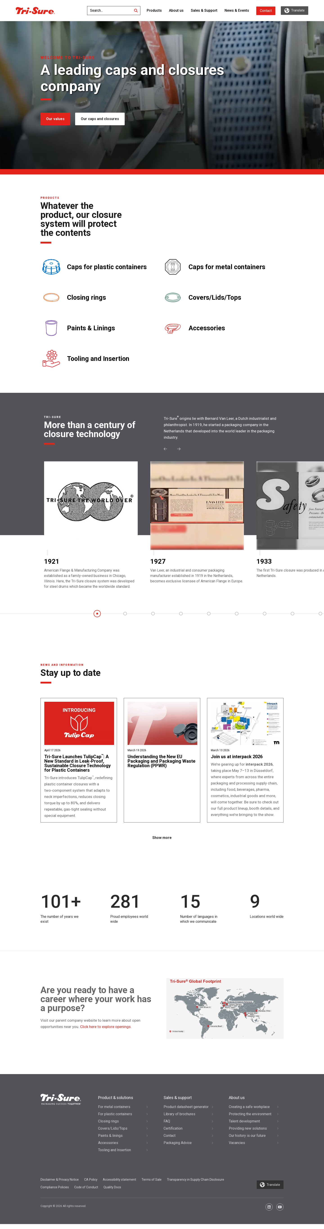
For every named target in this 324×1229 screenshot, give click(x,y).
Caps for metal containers (227, 267)
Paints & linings (110, 1140)
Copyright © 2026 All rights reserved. (63, 1211)
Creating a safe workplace (249, 1112)
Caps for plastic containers (107, 267)
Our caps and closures (100, 119)
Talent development (244, 1126)
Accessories (207, 328)
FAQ (167, 1126)
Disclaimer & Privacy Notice (59, 1184)
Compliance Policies (54, 1192)
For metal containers (114, 1112)
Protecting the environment (250, 1119)
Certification (173, 1133)
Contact (266, 11)
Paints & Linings (91, 328)
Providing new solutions (248, 1133)
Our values (55, 119)
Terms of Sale (152, 1184)
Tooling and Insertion (98, 358)
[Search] (136, 10)
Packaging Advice (178, 1148)
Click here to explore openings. (106, 1031)
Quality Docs (112, 1192)
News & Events (237, 10)
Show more (162, 843)
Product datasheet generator (186, 1112)
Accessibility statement (119, 1184)
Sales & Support (204, 10)
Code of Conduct (86, 1192)
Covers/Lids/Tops (215, 297)
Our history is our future (247, 1140)
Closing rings (86, 297)
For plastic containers (115, 1119)
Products (154, 10)
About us (176, 10)
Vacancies (237, 1148)
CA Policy (90, 1184)
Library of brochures (179, 1119)
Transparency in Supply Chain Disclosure (195, 1184)
